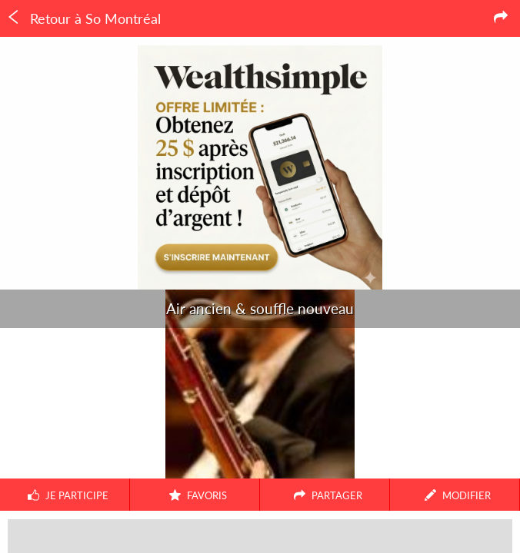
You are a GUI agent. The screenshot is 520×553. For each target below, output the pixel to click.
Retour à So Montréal (83, 18)
